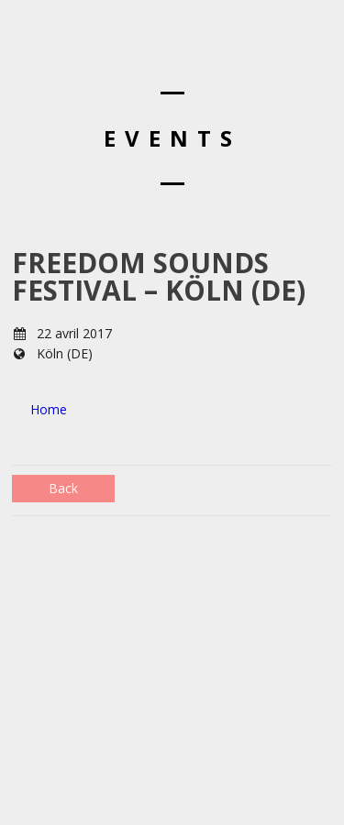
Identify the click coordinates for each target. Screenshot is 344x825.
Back (63, 488)
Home (48, 409)
